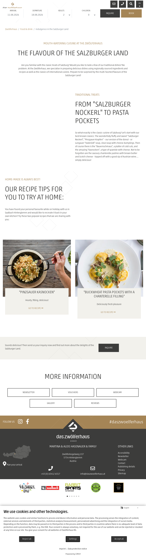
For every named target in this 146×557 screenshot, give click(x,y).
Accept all (119, 539)
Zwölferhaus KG (69, 530)
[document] (73, 522)
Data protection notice (77, 549)
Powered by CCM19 (73, 554)
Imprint (62, 549)
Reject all (26, 539)
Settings (73, 539)
